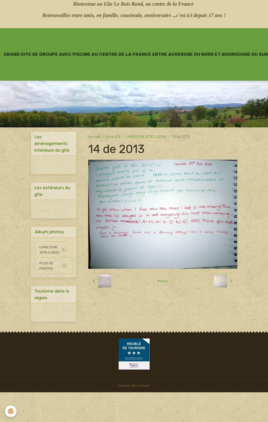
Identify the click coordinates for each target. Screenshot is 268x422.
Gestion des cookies (134, 388)
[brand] (136, 54)
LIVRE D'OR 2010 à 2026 (146, 137)
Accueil (94, 137)
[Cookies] (11, 411)
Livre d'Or (113, 137)
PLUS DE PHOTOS (53, 267)
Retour (162, 281)
